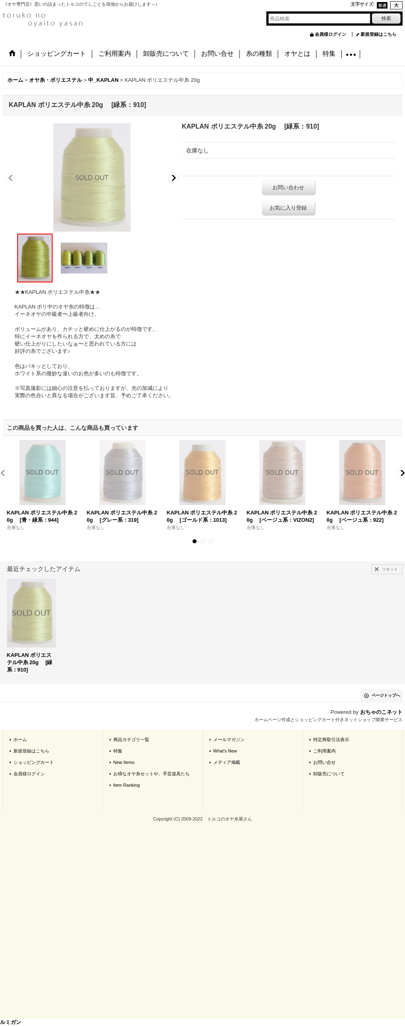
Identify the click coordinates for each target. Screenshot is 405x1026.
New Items (124, 762)
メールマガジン (229, 739)
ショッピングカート (33, 762)
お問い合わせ (288, 187)
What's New (225, 750)
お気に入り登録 (288, 208)
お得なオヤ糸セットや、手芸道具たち (151, 773)
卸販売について (329, 773)
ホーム (20, 739)
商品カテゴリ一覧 (131, 739)
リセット (390, 569)
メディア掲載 (226, 762)
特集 (117, 750)
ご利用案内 (324, 750)
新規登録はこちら (378, 34)
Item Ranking (126, 785)
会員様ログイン (330, 34)
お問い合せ (324, 762)
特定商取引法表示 (331, 739)
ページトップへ (386, 695)
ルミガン (10, 1022)
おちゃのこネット (381, 712)
